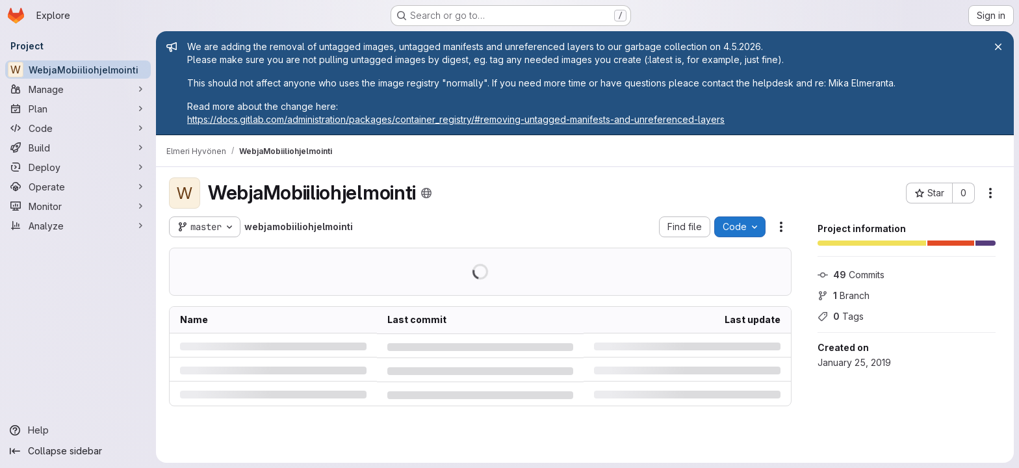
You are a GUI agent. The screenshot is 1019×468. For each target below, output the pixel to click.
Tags (841, 316)
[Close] (998, 47)
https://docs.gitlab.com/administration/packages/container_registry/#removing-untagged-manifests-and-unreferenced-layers (456, 119)
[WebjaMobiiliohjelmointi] (78, 69)
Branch (844, 295)
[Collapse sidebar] (78, 451)
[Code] (78, 128)
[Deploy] (78, 167)
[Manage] (78, 89)
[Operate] (78, 186)
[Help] (78, 430)
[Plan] (78, 108)
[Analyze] (78, 225)
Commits (851, 274)
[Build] (78, 147)
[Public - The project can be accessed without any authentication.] (426, 193)
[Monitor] (78, 206)
